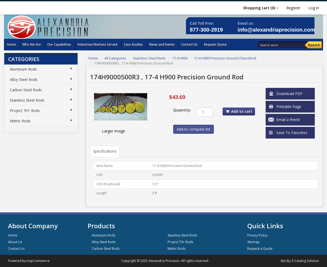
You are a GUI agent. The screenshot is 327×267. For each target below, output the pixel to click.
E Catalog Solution (305, 261)
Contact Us (16, 248)
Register (293, 7)
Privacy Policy (257, 235)
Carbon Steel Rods (26, 89)
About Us (15, 242)
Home (93, 58)
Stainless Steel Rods (27, 100)
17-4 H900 (180, 58)
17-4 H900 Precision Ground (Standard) (225, 58)
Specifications (105, 151)
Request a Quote (260, 248)
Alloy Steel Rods (23, 79)
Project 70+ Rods (25, 110)
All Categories (115, 58)
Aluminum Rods (23, 69)
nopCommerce (38, 261)
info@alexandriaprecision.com (276, 30)
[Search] (313, 44)
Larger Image (113, 131)
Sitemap (253, 242)
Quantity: (181, 110)
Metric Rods (20, 120)
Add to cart (238, 111)
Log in (313, 7)
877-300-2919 (206, 30)
